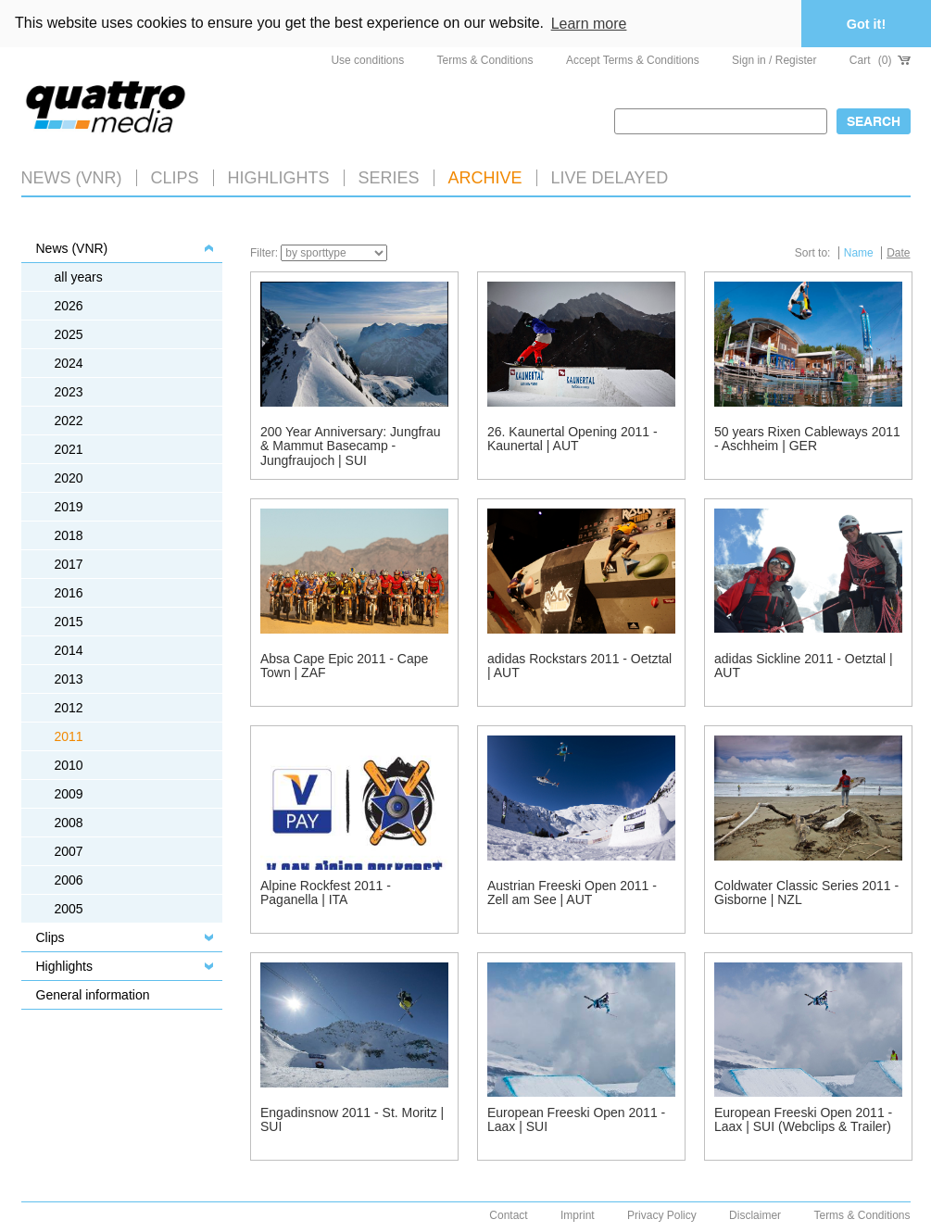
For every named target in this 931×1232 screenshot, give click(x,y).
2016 (69, 592)
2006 (69, 880)
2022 (69, 420)
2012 (69, 707)
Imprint (577, 1215)
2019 (69, 506)
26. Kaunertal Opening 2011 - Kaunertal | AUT (572, 438)
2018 (69, 535)
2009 (69, 793)
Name (859, 252)
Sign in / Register (774, 60)
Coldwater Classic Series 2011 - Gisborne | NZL (806, 892)
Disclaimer (755, 1215)
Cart (880, 60)
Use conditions (367, 60)
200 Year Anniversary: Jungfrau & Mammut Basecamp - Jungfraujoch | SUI (350, 446)
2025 (69, 334)
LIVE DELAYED (610, 178)
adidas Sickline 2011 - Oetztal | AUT (803, 665)
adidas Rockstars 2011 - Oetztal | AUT (579, 665)
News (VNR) (71, 178)
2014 (69, 650)
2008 (69, 822)
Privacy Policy (662, 1215)
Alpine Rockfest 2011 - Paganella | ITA (325, 892)
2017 (69, 564)
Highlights (64, 966)
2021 (69, 449)
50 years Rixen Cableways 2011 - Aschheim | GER (807, 438)
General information (93, 994)
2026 (69, 305)
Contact (508, 1215)
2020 (69, 478)
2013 (69, 679)
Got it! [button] (866, 24)
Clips (175, 178)
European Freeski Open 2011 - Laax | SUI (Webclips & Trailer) (803, 1119)
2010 (69, 765)
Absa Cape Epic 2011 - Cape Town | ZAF (344, 665)
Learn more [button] (589, 23)
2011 (69, 736)
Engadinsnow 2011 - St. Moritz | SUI (352, 1119)
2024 (69, 363)
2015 (69, 621)
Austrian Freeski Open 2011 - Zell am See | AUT (572, 892)
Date (898, 252)
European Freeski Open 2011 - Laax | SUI (576, 1119)
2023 (69, 391)
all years (79, 277)
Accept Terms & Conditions (632, 60)
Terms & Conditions (485, 60)
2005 (69, 908)
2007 (69, 851)
